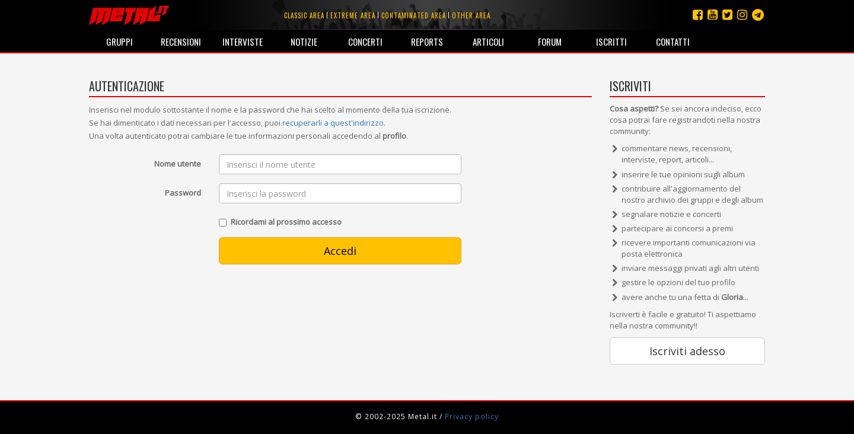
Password (183, 192)
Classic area (304, 15)
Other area (471, 15)
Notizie (304, 41)
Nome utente (177, 163)
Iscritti (611, 41)
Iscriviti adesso (687, 351)
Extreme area (352, 15)
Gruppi (119, 41)
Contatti (673, 41)
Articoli (488, 41)
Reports (427, 41)
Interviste (242, 41)
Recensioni (181, 41)
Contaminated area (413, 15)
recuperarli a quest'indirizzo (333, 122)
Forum (550, 41)
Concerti (365, 41)
